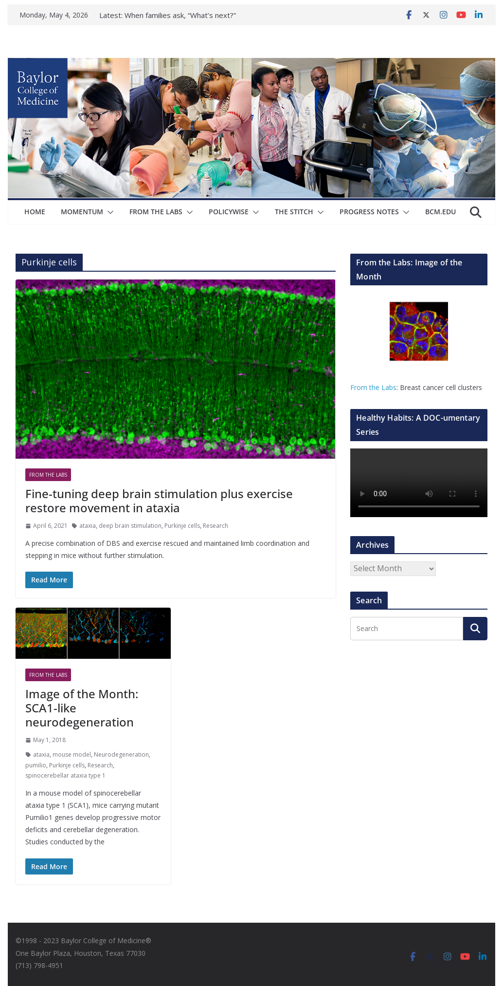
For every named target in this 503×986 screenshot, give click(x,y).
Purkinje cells (182, 525)
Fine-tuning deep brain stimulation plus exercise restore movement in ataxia (159, 500)
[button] (108, 212)
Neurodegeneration (121, 754)
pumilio (35, 765)
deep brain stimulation (130, 525)
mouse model (72, 754)
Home (34, 211)
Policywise (229, 211)
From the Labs (373, 387)
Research (215, 525)
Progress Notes (369, 211)
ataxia (87, 525)
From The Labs (155, 211)
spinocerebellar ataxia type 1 (65, 775)
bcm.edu (440, 211)
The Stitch (294, 211)
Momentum (82, 211)
